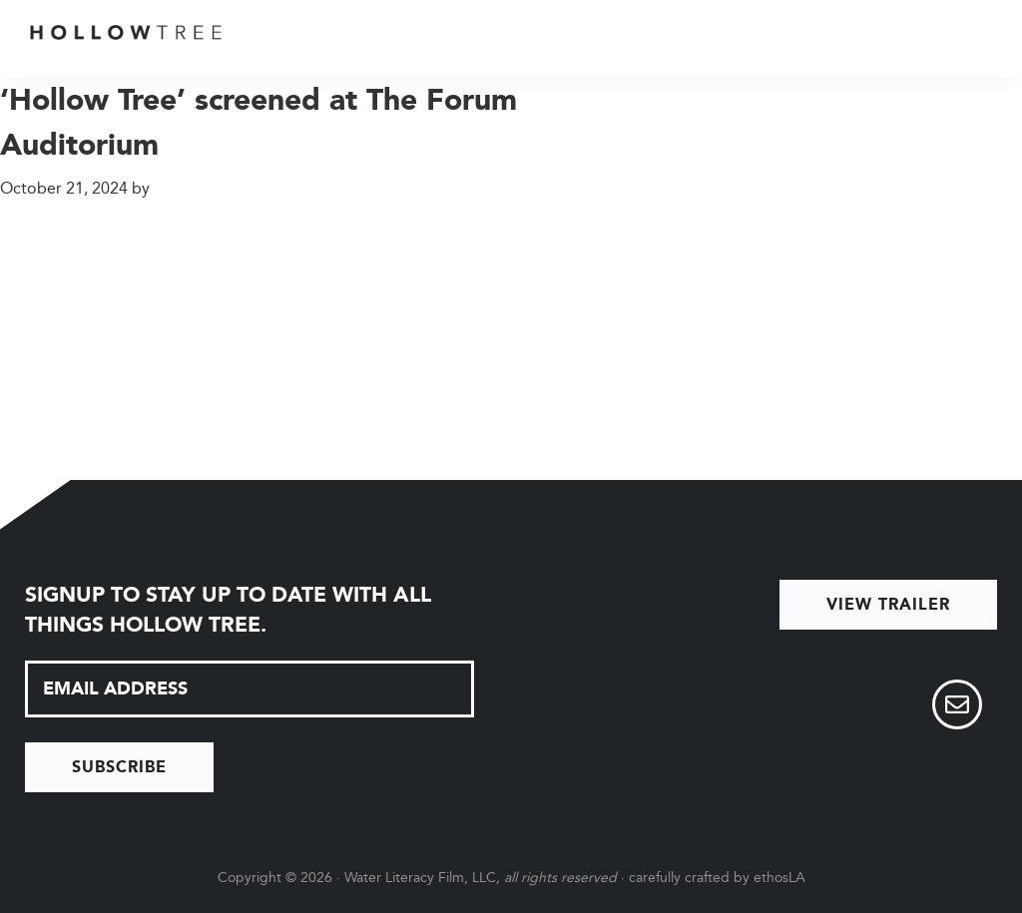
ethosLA (779, 877)
